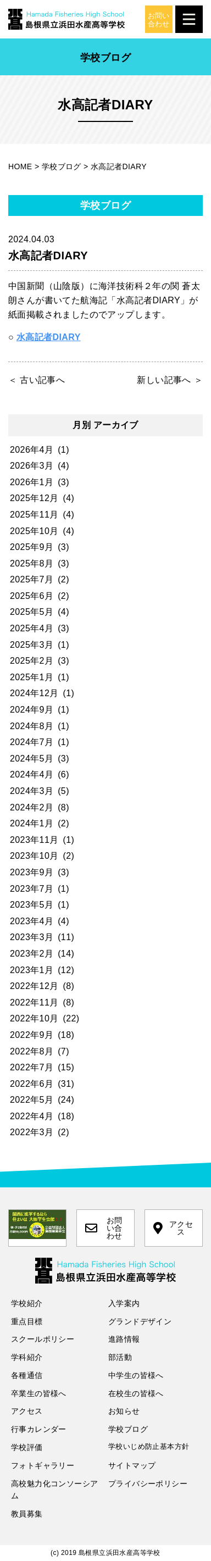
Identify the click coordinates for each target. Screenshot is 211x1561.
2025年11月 (34, 514)
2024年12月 (34, 693)
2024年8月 (31, 726)
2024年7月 (31, 742)
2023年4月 (31, 921)
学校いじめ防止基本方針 (148, 1446)
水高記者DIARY (48, 337)
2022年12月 (34, 986)
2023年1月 (31, 970)
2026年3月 (31, 465)
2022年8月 (31, 1051)
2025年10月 (34, 531)
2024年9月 (31, 709)
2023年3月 (31, 937)
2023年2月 (31, 953)
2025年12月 (34, 498)
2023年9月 (31, 872)
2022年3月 (31, 1132)
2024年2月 (31, 807)
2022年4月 (31, 1116)
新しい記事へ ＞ (170, 380)
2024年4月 (31, 774)
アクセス (173, 1228)
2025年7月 (31, 579)
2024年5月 (31, 758)
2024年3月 (31, 791)
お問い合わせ (104, 1228)
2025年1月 (31, 677)
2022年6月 (31, 1083)
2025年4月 (31, 628)
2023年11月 (34, 840)
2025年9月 (31, 547)
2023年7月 (31, 888)
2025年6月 (31, 596)
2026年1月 (31, 482)
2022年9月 (31, 1035)
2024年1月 (31, 823)
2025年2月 (31, 660)
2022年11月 (34, 1002)
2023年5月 (31, 904)
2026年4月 (31, 449)
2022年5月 (31, 1099)
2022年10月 (34, 1018)
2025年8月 (31, 563)
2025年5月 (31, 611)
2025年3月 (31, 644)
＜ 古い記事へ (36, 380)
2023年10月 (34, 855)
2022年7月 (31, 1067)
